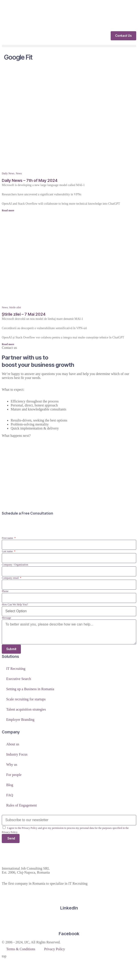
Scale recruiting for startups (26, 699)
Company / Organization (15, 564)
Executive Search (18, 679)
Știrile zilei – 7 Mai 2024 (24, 314)
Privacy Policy (54, 949)
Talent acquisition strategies (26, 709)
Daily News (8, 173)
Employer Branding (20, 719)
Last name (8, 551)
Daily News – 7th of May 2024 (30, 180)
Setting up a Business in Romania (30, 689)
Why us (11, 764)
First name (8, 538)
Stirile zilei (15, 307)
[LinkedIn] (69, 894)
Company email (10, 577)
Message (6, 617)
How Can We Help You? (15, 604)
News (19, 173)
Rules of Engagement (21, 805)
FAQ (9, 795)
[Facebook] (69, 920)
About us (12, 744)
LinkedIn (69, 908)
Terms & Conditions (20, 949)
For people (14, 775)
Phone (5, 591)
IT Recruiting (15, 668)
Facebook (69, 933)
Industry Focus (17, 754)
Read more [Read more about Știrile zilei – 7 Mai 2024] (8, 344)
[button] (69, 46)
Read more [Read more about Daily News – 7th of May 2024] (8, 210)
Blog (9, 785)
